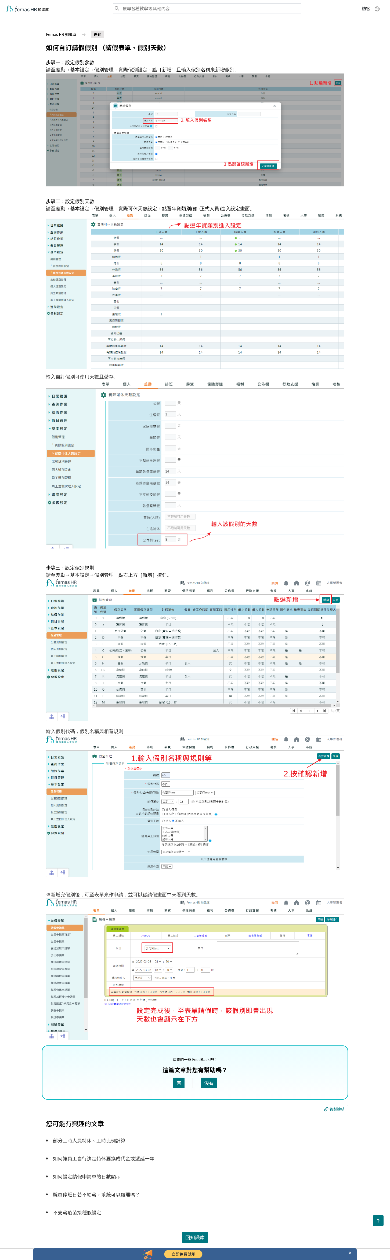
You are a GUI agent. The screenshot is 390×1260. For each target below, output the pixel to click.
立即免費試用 (183, 1254)
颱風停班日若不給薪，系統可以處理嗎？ (96, 1194)
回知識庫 (195, 1237)
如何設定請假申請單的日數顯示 (87, 1176)
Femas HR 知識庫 (61, 34)
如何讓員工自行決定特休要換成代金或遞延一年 (103, 1158)
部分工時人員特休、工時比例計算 (89, 1140)
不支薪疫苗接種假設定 (77, 1212)
